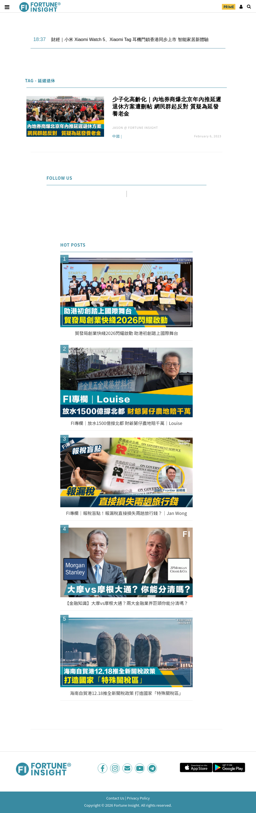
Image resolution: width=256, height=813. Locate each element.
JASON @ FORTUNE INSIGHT (135, 127)
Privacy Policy (138, 798)
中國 (116, 136)
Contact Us (115, 798)
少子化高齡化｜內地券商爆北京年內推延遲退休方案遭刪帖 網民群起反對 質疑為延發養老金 (167, 106)
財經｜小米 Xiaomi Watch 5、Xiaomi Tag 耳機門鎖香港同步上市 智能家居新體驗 (130, 39)
